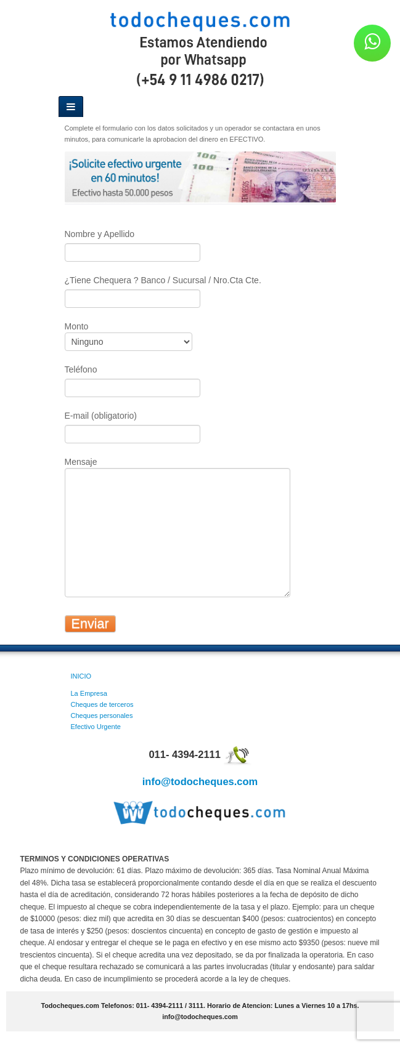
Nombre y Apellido (135, 243)
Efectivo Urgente (96, 726)
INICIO (81, 676)
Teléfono (135, 379)
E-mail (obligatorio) (132, 425)
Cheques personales (102, 715)
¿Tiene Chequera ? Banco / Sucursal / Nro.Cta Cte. (163, 289)
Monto (131, 335)
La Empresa (89, 693)
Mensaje (176, 498)
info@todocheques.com (200, 781)
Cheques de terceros (102, 704)
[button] (372, 43)
